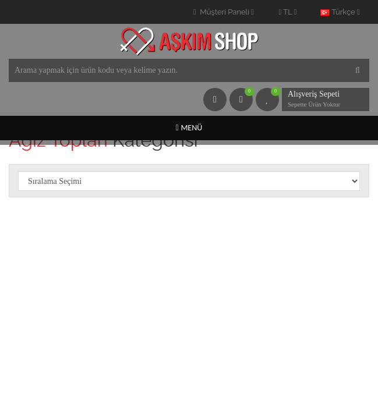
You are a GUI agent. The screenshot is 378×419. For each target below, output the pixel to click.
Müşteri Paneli (223, 12)
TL (288, 12)
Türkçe (339, 12)
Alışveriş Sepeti (317, 100)
